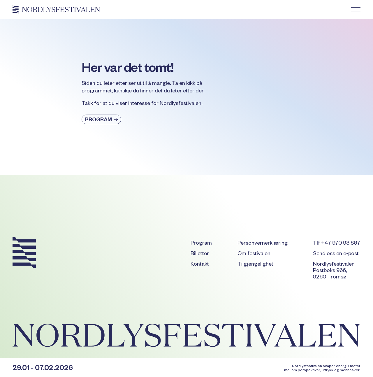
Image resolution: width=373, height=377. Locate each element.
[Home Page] (56, 9)
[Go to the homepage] (24, 253)
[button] (355, 9)
